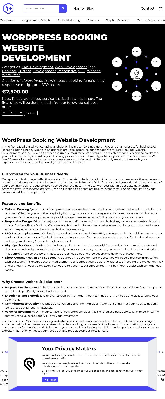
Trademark (6, 379)
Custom (24, 71)
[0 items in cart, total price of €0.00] (160, 8)
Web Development (71, 67)
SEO (81, 71)
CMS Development (37, 67)
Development (44, 71)
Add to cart (31, 113)
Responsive (67, 71)
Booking (9, 71)
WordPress (11, 75)
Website (94, 71)
